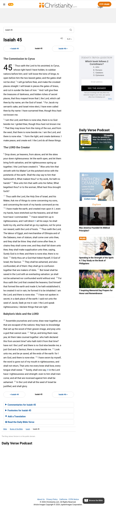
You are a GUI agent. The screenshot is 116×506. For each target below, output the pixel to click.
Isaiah (28, 429)
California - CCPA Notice (69, 499)
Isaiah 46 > (63, 48)
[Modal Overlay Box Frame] (96, 78)
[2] (48, 370)
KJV (69, 39)
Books (16, 429)
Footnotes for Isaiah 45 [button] (18, 410)
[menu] (4, 4)
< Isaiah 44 (14, 48)
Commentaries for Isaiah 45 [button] (20, 404)
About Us (41, 499)
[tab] (39, 404)
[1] (35, 221)
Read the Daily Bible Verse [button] (19, 422)
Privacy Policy (52, 499)
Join (104, 4)
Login (100, 7)
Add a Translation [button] (15, 416)
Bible (5, 429)
